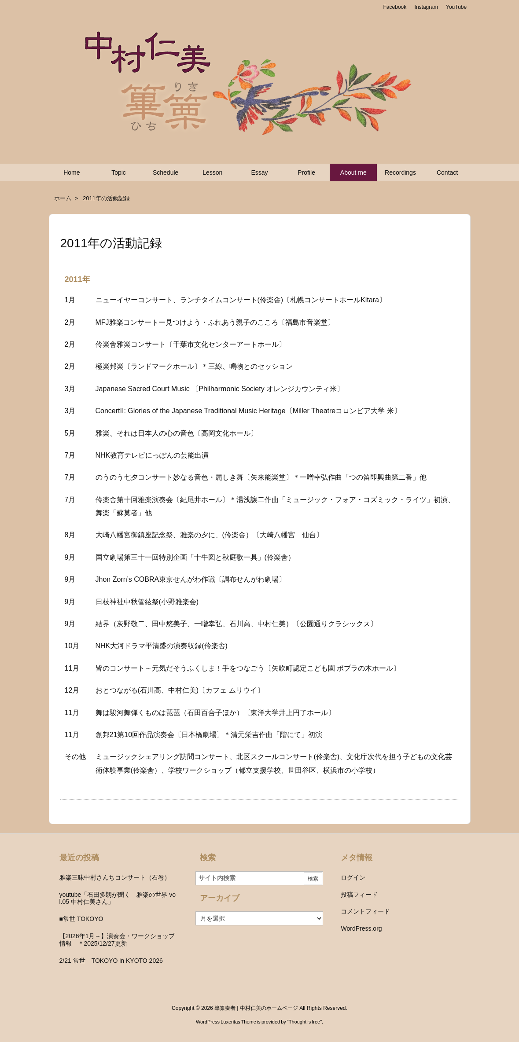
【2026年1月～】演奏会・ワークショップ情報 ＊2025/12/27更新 (117, 939)
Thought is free (304, 1021)
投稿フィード (359, 894)
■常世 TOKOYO (81, 918)
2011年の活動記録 (106, 198)
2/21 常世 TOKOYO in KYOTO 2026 (111, 960)
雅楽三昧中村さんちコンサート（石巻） (114, 877)
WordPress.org (361, 928)
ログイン (353, 877)
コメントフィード (365, 911)
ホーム (62, 198)
